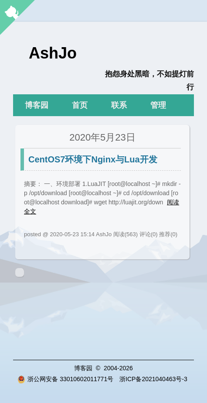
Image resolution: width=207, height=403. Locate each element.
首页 (80, 105)
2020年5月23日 (102, 137)
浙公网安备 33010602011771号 (65, 378)
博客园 (36, 105)
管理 (158, 105)
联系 (119, 105)
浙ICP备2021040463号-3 (153, 378)
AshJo (53, 53)
